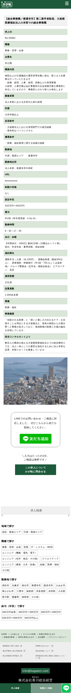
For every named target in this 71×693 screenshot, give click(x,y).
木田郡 (51, 591)
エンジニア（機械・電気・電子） (19, 553)
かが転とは (15, 634)
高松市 (5, 585)
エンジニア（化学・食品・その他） (20, 558)
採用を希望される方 (26, 637)
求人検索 (15, 688)
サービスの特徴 (29, 634)
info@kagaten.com (35, 670)
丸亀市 (15, 585)
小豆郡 (61, 591)
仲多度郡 (41, 591)
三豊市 (20, 591)
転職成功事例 (9, 637)
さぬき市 (60, 585)
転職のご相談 (46, 688)
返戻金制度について (43, 651)
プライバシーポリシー (57, 637)
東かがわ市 (8, 591)
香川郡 (5, 597)
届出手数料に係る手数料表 (12, 651)
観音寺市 (48, 585)
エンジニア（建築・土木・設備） (19, 564)
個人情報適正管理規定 (11, 656)
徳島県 (25, 597)
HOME (4, 634)
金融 (42, 564)
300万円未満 (9, 612)
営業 (26, 547)
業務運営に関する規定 (11, 646)
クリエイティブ (50, 558)
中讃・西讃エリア (33, 532)
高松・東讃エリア (11, 532)
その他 (5, 570)
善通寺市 (36, 585)
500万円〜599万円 (12, 618)
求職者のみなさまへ (43, 646)
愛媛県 (15, 597)
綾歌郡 (30, 591)
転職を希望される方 (47, 634)
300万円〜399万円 (28, 612)
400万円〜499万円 (51, 612)
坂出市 (25, 585)
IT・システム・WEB (42, 547)
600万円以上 (31, 618)
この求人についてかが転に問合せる (35, 469)
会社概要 (41, 637)
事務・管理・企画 (11, 547)
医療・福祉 (53, 564)
